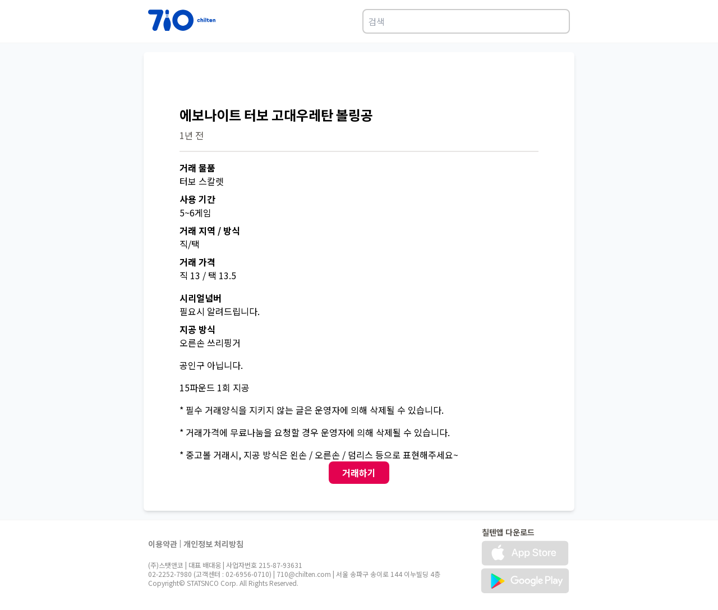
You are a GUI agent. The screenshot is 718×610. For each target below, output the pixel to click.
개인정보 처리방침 (213, 543)
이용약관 (162, 543)
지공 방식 (197, 329)
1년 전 (192, 135)
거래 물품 (197, 167)
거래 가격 (197, 262)
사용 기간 (197, 199)
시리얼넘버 (201, 297)
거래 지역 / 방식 (210, 230)
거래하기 (359, 472)
